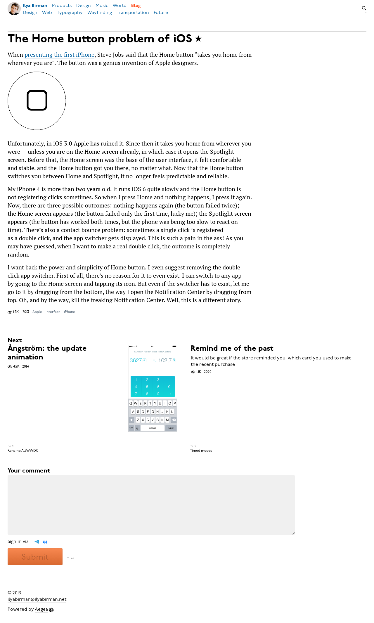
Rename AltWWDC (23, 450)
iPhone (69, 311)
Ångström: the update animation (47, 353)
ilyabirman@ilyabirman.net (37, 599)
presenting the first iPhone (59, 54)
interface (53, 311)
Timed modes (201, 450)
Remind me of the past (232, 349)
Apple (37, 311)
